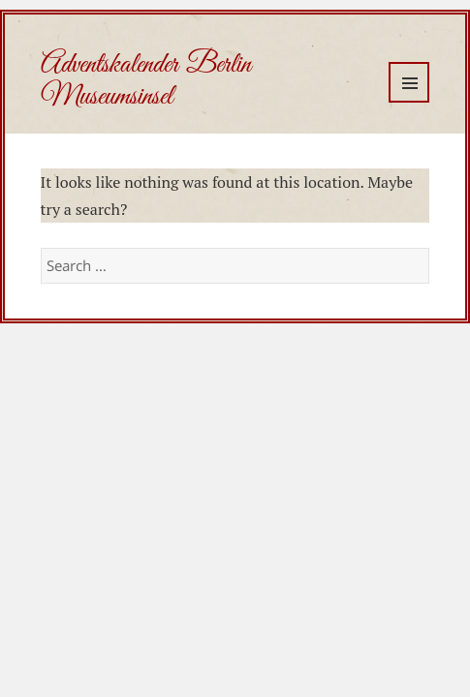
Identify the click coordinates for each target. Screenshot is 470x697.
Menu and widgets (409, 82)
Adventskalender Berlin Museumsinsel (146, 80)
